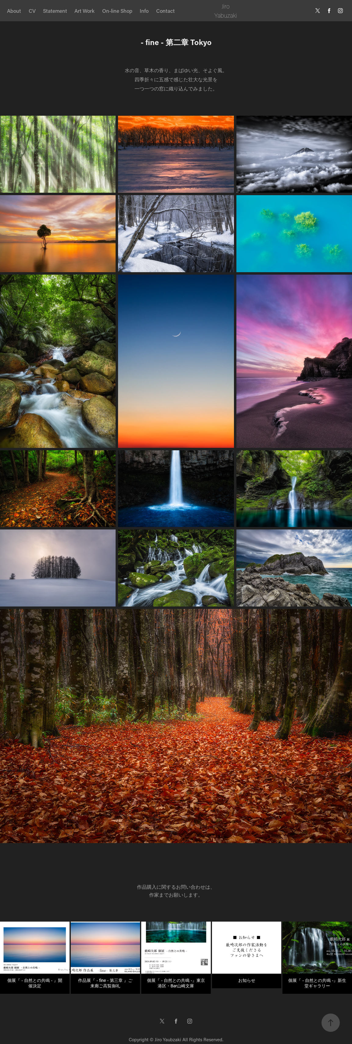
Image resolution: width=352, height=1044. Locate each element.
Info (144, 10)
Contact (165, 10)
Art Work (84, 10)
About (14, 10)
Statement (55, 10)
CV (32, 10)
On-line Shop (117, 10)
